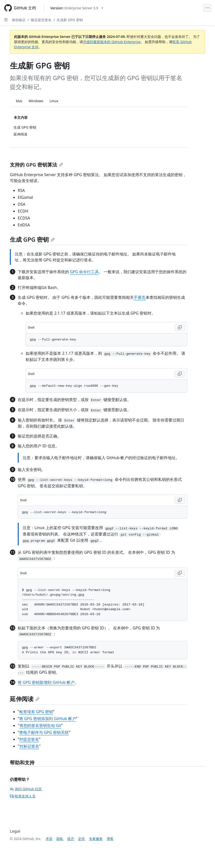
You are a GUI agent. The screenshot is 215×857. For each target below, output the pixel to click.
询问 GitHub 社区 (26, 789)
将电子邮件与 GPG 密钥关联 (44, 732)
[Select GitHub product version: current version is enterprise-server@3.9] (76, 8)
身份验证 (19, 19)
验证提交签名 (41, 19)
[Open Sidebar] (6, 20)
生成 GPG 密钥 (32, 239)
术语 (49, 838)
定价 (81, 838)
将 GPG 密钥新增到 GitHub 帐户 (46, 682)
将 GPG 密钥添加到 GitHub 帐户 (47, 718)
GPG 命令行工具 (84, 271)
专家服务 (96, 838)
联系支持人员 (22, 796)
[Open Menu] (207, 8)
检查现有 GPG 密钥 (36, 711)
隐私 (59, 838)
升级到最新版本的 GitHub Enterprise (112, 41)
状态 (70, 838)
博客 (110, 838)
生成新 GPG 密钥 (70, 19)
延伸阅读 (24, 699)
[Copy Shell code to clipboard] (180, 327)
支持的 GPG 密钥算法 (36, 164)
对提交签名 (29, 739)
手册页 (140, 297)
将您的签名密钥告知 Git (40, 725)
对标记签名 (29, 746)
